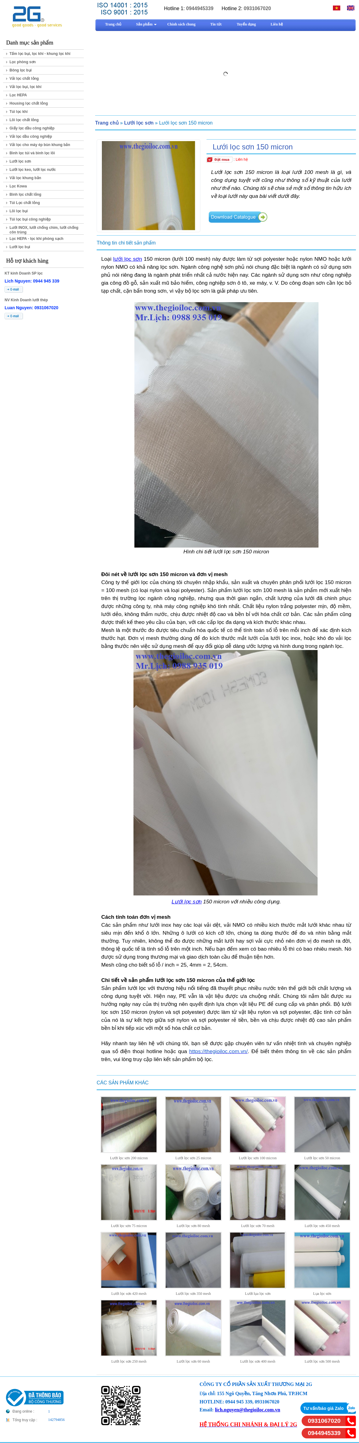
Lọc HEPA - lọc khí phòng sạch (37, 239)
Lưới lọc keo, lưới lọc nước (33, 169)
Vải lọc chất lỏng (24, 78)
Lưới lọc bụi (20, 247)
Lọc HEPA (18, 95)
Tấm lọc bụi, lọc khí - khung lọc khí (40, 54)
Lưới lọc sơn (20, 161)
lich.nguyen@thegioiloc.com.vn (247, 1409)
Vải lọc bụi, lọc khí (25, 87)
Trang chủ (107, 122)
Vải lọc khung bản (25, 178)
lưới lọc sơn (127, 259)
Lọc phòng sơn (23, 62)
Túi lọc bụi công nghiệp (30, 219)
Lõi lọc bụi (19, 211)
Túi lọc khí (19, 112)
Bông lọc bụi (21, 70)
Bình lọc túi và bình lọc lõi (32, 153)
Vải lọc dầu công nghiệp (31, 136)
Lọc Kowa (18, 186)
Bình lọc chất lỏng (25, 194)
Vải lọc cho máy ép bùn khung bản (40, 145)
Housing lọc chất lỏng (29, 103)
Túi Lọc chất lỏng (25, 203)
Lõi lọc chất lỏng (24, 120)
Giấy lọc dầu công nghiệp (32, 128)
